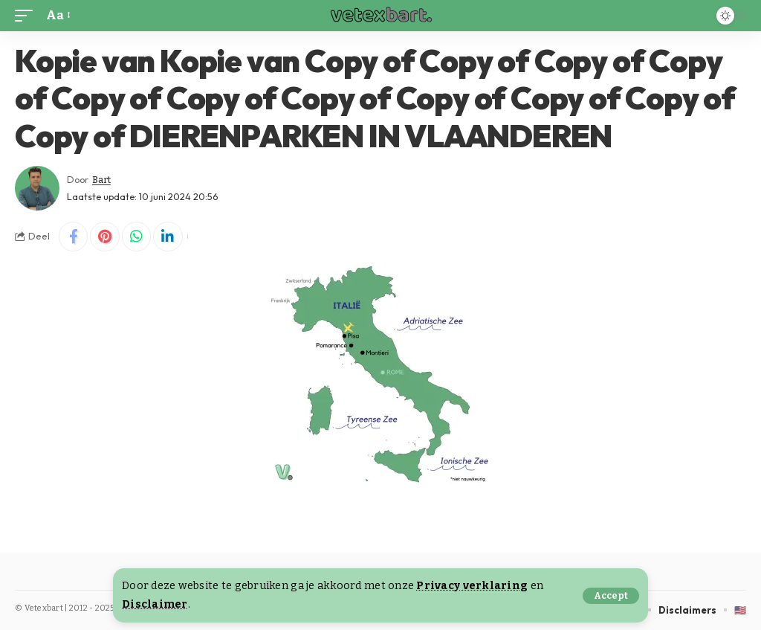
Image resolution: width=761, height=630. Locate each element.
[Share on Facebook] (73, 236)
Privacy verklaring (472, 585)
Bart (101, 179)
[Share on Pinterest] (105, 236)
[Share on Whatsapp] (137, 236)
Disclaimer (155, 604)
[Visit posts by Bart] (37, 188)
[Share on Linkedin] (169, 236)
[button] (611, 596)
